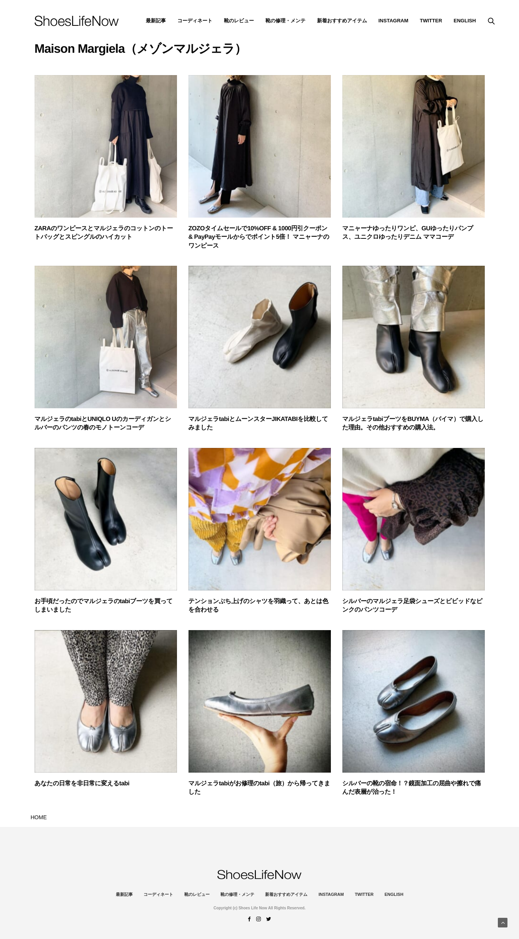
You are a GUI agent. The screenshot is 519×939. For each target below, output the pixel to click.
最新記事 (156, 20)
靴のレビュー (239, 20)
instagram (394, 20)
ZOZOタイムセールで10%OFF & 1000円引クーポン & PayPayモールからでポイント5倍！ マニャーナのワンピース (259, 237)
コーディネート (194, 20)
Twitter (431, 20)
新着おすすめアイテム (342, 20)
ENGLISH (465, 20)
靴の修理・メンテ (285, 20)
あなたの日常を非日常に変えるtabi (82, 783)
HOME (39, 817)
